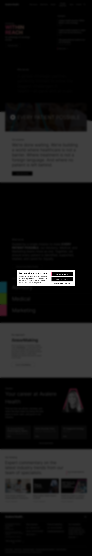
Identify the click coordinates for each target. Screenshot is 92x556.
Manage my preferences (62, 283)
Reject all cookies (62, 279)
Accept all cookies (62, 274)
